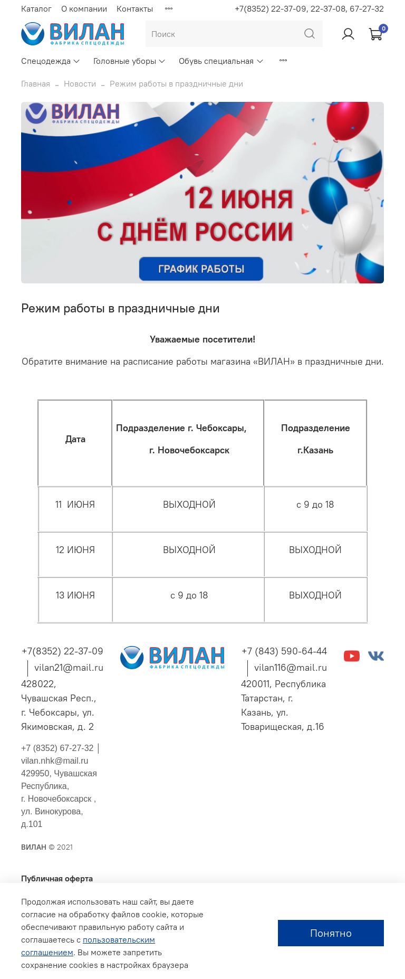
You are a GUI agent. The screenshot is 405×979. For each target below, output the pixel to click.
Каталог (36, 8)
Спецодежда (51, 60)
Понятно (331, 932)
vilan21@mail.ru (68, 667)
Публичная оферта (57, 878)
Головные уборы (129, 60)
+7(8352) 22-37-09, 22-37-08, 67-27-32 (309, 8)
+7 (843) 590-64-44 (284, 651)
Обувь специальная (221, 60)
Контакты (135, 8)
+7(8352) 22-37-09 (62, 651)
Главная (35, 83)
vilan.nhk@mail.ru (54, 760)
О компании (84, 8)
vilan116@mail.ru (290, 667)
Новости (80, 83)
